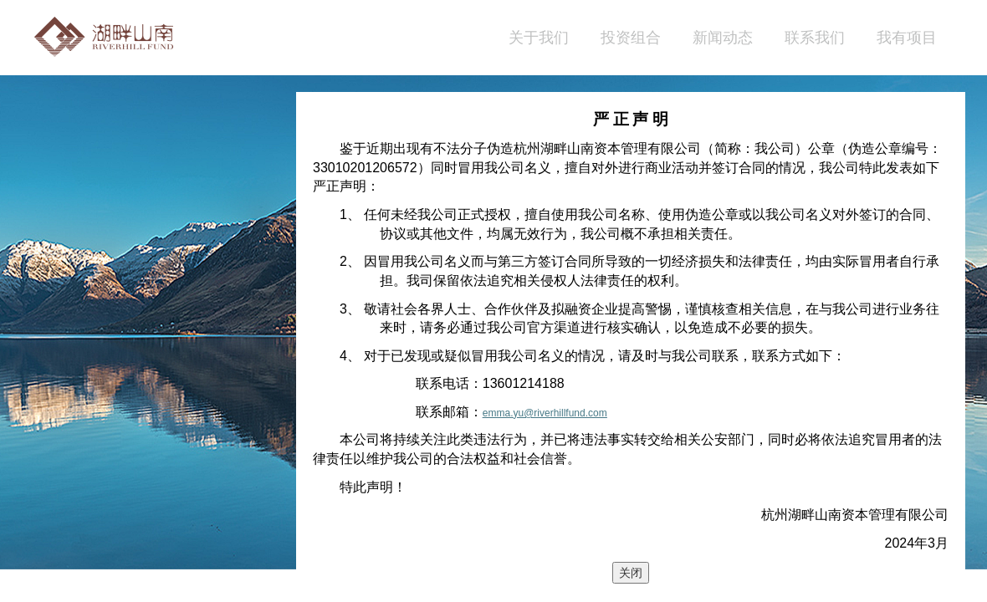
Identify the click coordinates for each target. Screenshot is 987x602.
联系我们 (815, 37)
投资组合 (631, 37)
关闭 (630, 572)
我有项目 (907, 37)
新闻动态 (723, 37)
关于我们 (539, 37)
